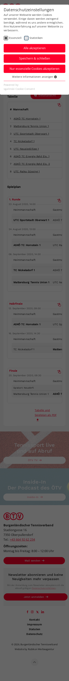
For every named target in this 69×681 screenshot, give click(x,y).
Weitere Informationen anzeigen (34, 76)
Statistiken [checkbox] (36, 38)
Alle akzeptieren (35, 48)
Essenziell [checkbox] (15, 38)
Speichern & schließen (34, 58)
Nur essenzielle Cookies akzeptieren (34, 69)
